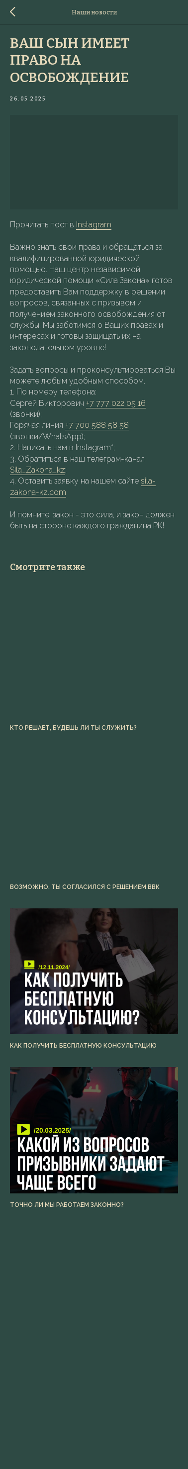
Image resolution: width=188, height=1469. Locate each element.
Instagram (93, 224)
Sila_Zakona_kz (37, 470)
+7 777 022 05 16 (116, 403)
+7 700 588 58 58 (97, 425)
